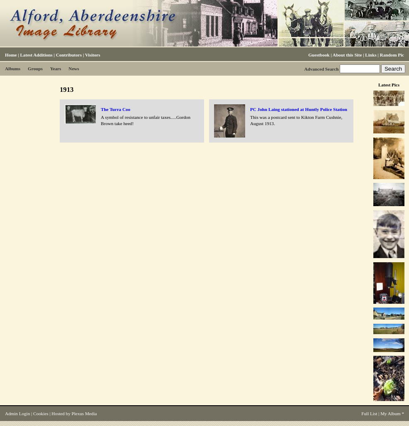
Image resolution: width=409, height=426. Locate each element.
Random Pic (392, 54)
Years (55, 68)
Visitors (92, 54)
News (73, 68)
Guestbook (318, 54)
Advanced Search (321, 68)
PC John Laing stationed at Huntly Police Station (298, 109)
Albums (12, 68)
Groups (35, 68)
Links (370, 54)
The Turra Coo (115, 109)
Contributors (69, 54)
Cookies (40, 413)
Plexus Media (84, 413)
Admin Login (17, 413)
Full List (369, 413)
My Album (390, 413)
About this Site (347, 54)
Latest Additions (36, 54)
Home (11, 54)
